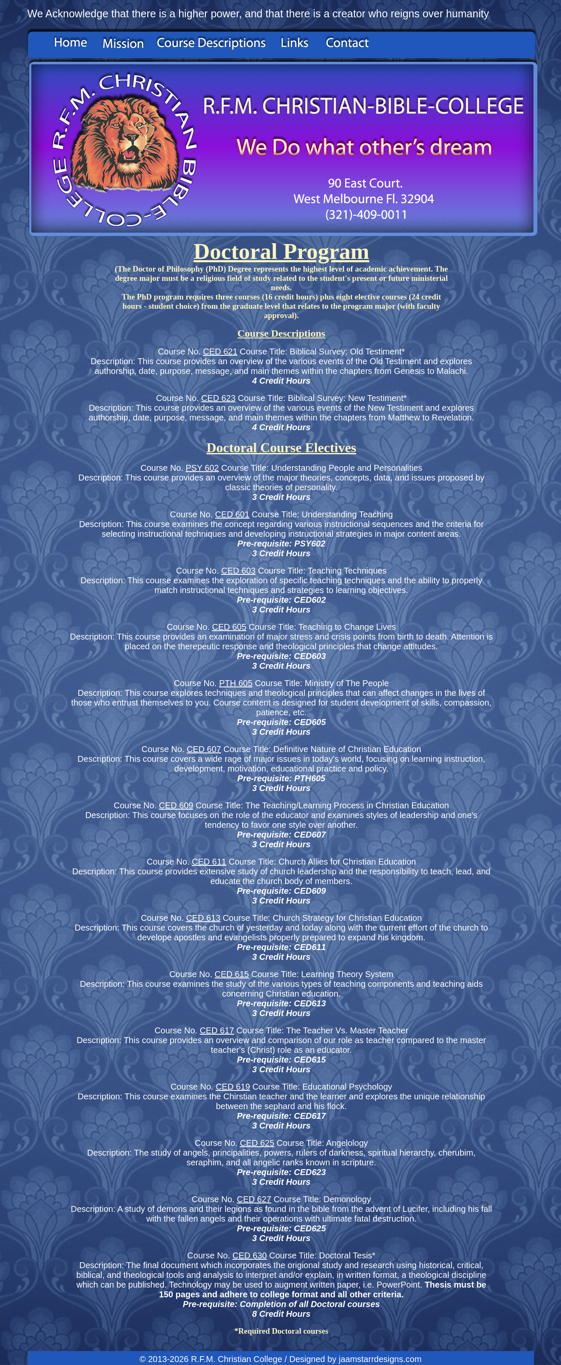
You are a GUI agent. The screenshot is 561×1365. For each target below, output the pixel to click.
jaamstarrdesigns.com (380, 1359)
